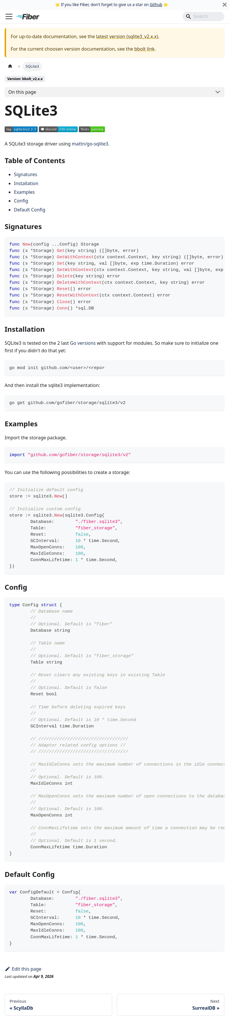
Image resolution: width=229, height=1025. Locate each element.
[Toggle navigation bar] (9, 16)
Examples (24, 192)
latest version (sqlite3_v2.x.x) (127, 36)
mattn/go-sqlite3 (90, 144)
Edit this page (23, 969)
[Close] (224, 4)
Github (156, 4)
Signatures (25, 174)
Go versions (83, 343)
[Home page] (10, 66)
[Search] (203, 16)
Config (21, 201)
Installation (26, 183)
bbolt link (144, 49)
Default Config (29, 210)
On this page (22, 92)
